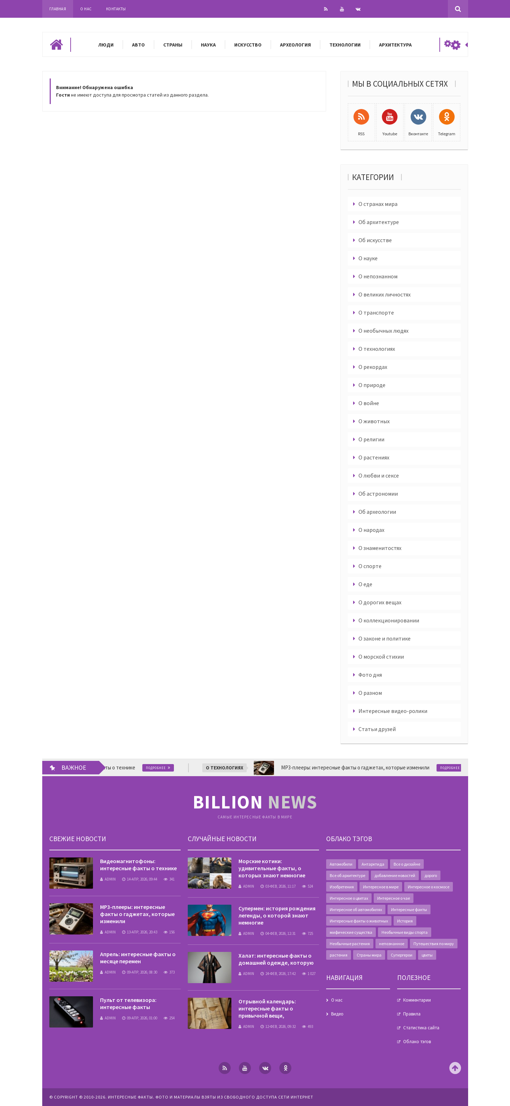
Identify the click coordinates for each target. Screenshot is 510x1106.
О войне (368, 403)
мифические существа (351, 932)
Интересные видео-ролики (392, 710)
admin (108, 879)
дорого (430, 875)
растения (338, 955)
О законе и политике (384, 638)
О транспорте (376, 312)
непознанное (391, 943)
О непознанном (377, 276)
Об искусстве (375, 240)
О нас (86, 8)
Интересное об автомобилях (356, 909)
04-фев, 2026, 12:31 (278, 933)
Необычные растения (350, 943)
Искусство (248, 45)
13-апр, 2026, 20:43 (139, 932)
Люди (106, 45)
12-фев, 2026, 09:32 (278, 1026)
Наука (208, 45)
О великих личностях (384, 294)
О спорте (370, 566)
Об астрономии (378, 493)
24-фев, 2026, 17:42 (278, 973)
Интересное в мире (381, 886)
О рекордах (372, 366)
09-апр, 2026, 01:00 (139, 1017)
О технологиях (376, 348)
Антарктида (373, 864)
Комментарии (417, 1000)
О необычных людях (383, 330)
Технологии (345, 45)
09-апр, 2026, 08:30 (139, 972)
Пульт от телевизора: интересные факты (128, 1003)
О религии (371, 439)
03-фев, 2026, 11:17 (278, 886)
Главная (57, 8)
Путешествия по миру (433, 943)
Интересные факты (409, 909)
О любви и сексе (378, 475)
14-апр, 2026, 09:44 (139, 879)
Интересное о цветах (349, 898)
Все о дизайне (407, 864)
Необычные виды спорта (405, 932)
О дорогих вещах (379, 602)
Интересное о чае (393, 898)
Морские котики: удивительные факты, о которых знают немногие (271, 868)
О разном (370, 692)
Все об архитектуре (347, 875)
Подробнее (165, 768)
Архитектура (395, 45)
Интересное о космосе (428, 886)
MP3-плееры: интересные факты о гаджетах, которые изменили (137, 914)
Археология (295, 45)
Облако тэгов (417, 1042)
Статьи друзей (377, 728)
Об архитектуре (378, 221)
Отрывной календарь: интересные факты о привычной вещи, (267, 1008)
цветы (427, 955)
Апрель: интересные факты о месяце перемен (138, 957)
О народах (371, 529)
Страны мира (369, 955)
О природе (371, 384)
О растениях (373, 457)
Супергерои (401, 955)
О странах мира (377, 203)
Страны (172, 45)
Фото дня (370, 674)
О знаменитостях (379, 547)
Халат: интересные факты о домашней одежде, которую (276, 959)
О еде (365, 584)
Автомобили (341, 864)
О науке (368, 258)
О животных (374, 421)
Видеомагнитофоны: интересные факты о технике (138, 864)
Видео (337, 1014)
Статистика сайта (421, 1028)
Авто (138, 45)
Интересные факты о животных (359, 921)
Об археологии (377, 511)
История (405, 921)
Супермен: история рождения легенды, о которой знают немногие (277, 915)
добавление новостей (394, 875)
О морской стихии (381, 656)
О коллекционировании (388, 620)
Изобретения (342, 886)
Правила (412, 1014)
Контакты (116, 8)
